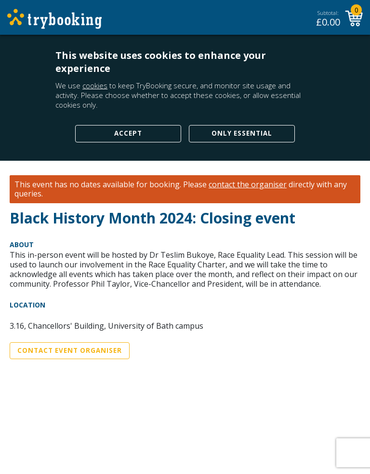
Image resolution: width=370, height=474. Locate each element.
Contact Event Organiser (69, 350)
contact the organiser (248, 184)
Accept (128, 133)
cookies (94, 85)
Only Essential (241, 133)
